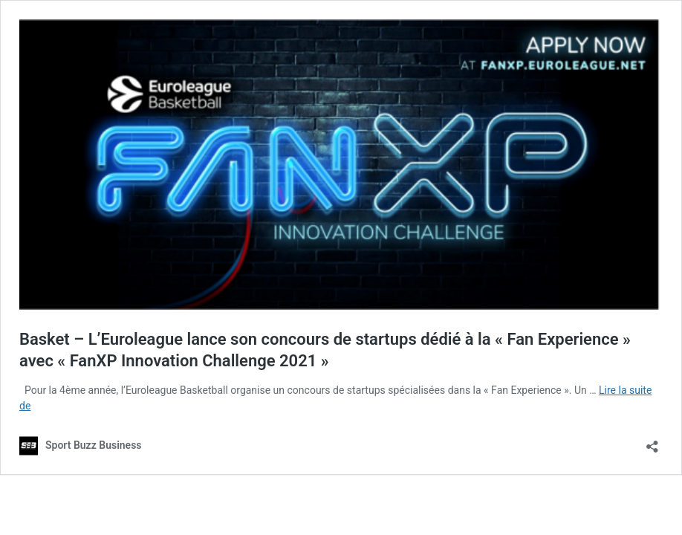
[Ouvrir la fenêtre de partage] (652, 441)
